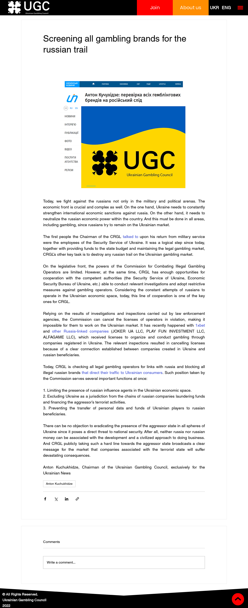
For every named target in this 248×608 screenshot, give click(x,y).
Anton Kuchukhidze (59, 483)
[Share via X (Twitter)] (56, 499)
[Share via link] (77, 499)
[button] (155, 7)
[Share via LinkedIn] (67, 499)
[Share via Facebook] (45, 499)
